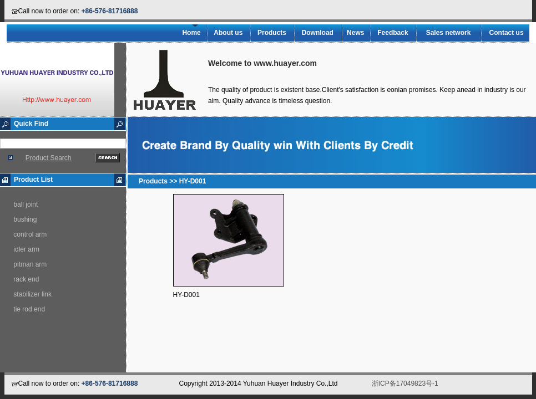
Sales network (448, 33)
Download (317, 33)
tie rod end (29, 309)
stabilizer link (32, 294)
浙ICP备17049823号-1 (405, 383)
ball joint (25, 204)
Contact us (506, 33)
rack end (26, 279)
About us (228, 33)
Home (191, 33)
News (355, 33)
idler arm (26, 249)
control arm (30, 234)
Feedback (392, 33)
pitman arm (30, 264)
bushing (25, 219)
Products (271, 33)
